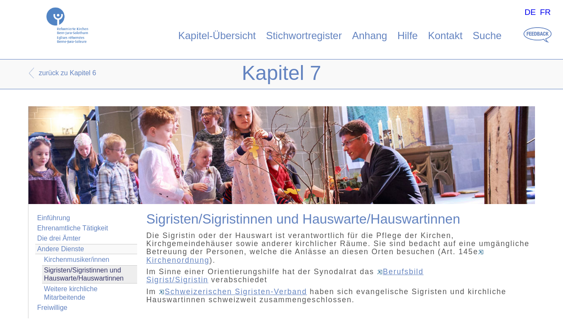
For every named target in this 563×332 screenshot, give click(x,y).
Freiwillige (52, 307)
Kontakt (445, 35)
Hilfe (407, 35)
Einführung (53, 217)
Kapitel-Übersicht (217, 35)
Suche (487, 35)
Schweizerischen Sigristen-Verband (233, 291)
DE (530, 12)
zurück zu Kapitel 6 (67, 73)
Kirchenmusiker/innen (77, 259)
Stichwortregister (304, 35)
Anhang (369, 35)
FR (545, 12)
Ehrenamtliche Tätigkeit (72, 228)
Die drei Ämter (59, 238)
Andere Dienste (60, 249)
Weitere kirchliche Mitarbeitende (71, 293)
